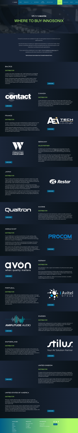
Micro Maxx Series (29, 423)
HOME (20, 2)
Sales (13, 427)
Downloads (14, 430)
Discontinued (28, 427)
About (71, 2)
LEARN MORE (50, 83)
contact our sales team (51, 50)
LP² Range (28, 424)
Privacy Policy (42, 423)
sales (60, 2)
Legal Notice (42, 424)
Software (13, 429)
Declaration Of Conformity (44, 426)
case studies (42, 2)
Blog (55, 424)
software (36, 2)
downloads (65, 2)
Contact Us (14, 431)
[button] (28, 2)
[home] (14, 1)
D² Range (27, 426)
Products (13, 426)
